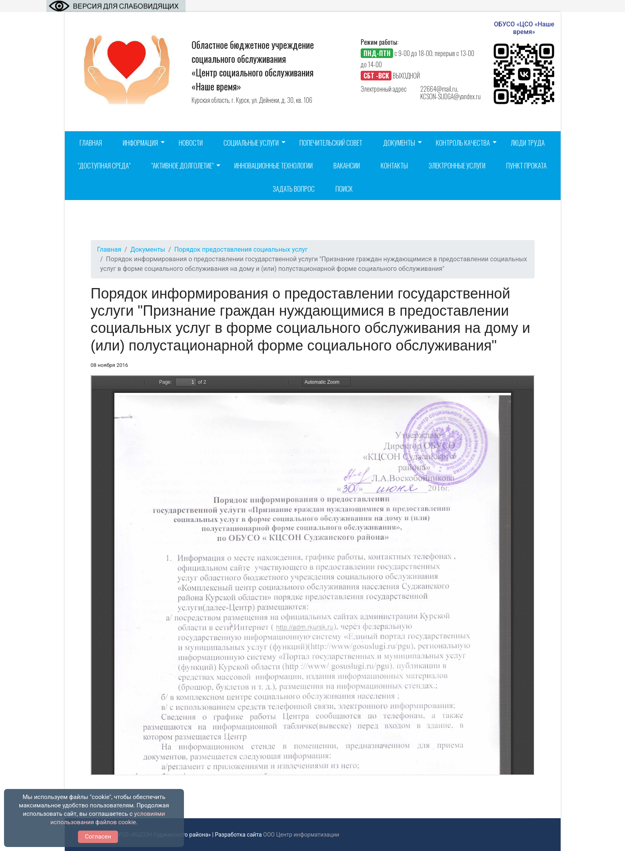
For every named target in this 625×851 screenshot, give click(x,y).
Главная (91, 143)
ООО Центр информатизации (301, 834)
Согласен (98, 836)
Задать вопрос (294, 189)
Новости (191, 143)
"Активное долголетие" (182, 165)
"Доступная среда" (104, 165)
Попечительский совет (331, 143)
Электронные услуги (457, 165)
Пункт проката (526, 165)
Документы (399, 143)
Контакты (394, 165)
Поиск (344, 189)
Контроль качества (463, 143)
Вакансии (346, 165)
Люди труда (528, 143)
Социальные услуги (251, 143)
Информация (140, 143)
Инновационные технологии (273, 165)
